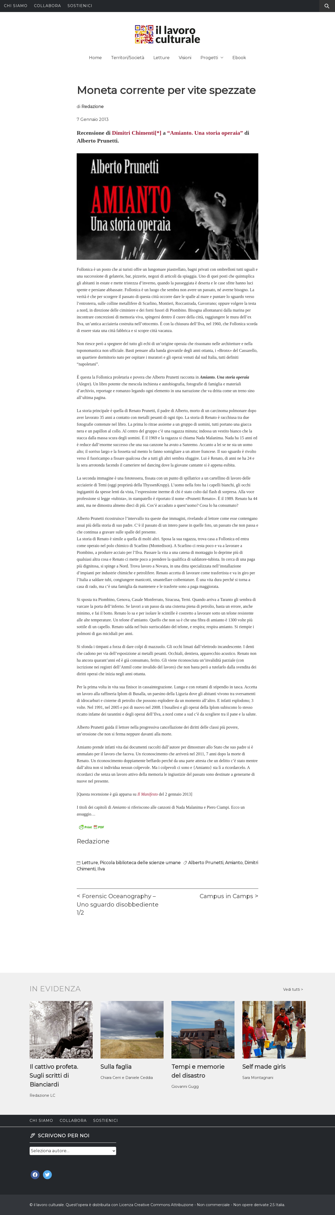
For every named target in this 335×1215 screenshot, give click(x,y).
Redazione (92, 106)
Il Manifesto (147, 794)
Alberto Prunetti (205, 862)
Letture (161, 57)
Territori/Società (127, 57)
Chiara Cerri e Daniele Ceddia (126, 1077)
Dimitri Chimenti (133, 133)
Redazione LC (42, 1095)
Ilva (101, 869)
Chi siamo (15, 5)
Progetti (211, 57)
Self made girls (264, 1066)
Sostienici (80, 5)
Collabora (47, 5)
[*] (158, 133)
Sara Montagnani (257, 1077)
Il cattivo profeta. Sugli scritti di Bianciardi (54, 1075)
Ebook (239, 57)
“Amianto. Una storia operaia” (205, 133)
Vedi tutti (292, 989)
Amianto (234, 862)
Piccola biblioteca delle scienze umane (140, 862)
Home (95, 57)
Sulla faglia (116, 1066)
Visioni (185, 57)
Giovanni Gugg (185, 1086)
